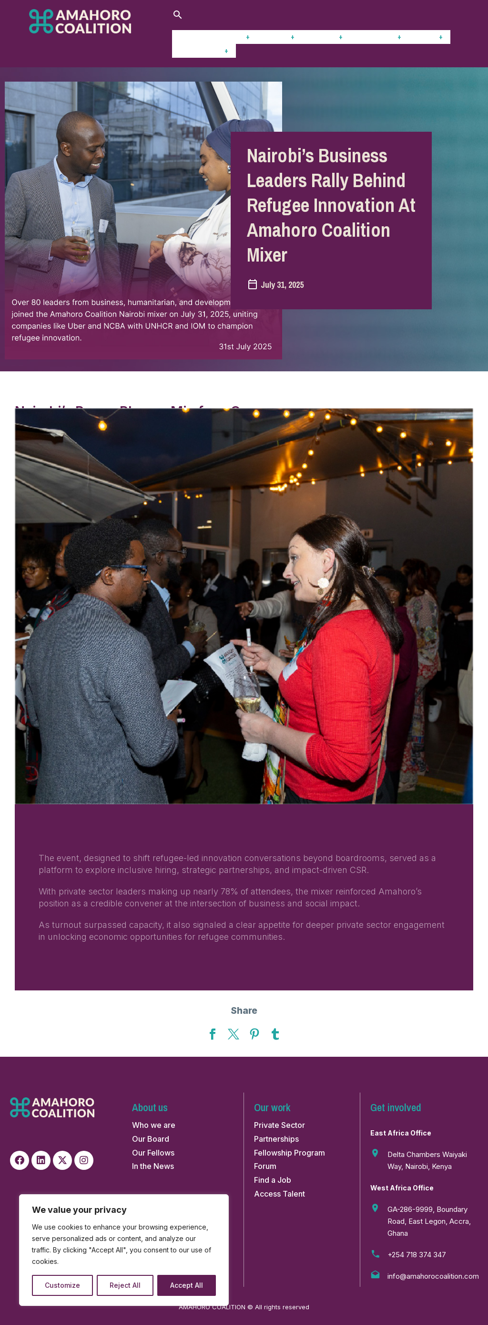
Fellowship (379, 36)
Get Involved (204, 50)
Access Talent (279, 1194)
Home (188, 36)
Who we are (153, 1125)
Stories (280, 36)
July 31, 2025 (282, 285)
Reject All (125, 1285)
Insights (326, 36)
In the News (153, 1166)
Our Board (150, 1139)
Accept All (186, 1285)
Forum (430, 36)
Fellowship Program (289, 1152)
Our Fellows (153, 1152)
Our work (231, 36)
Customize (62, 1285)
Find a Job (272, 1180)
